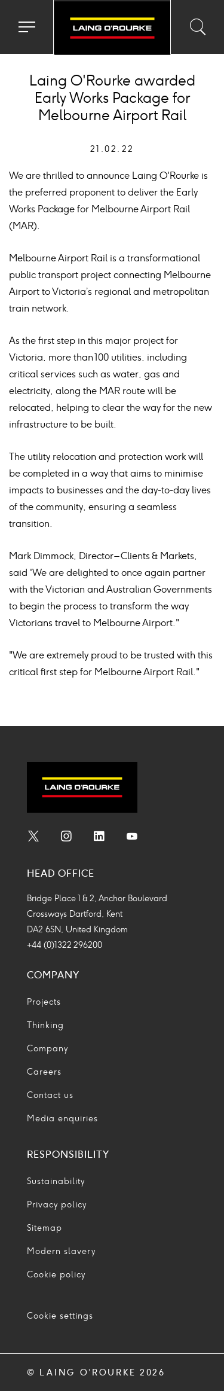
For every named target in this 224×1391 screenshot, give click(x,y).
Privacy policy (57, 1205)
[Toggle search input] (197, 27)
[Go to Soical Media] (33, 837)
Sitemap (44, 1228)
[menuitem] (33, 838)
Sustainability (56, 1181)
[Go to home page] (112, 28)
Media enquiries (62, 1119)
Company (47, 1049)
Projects (44, 1002)
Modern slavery (61, 1251)
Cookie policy (56, 1275)
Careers (44, 1072)
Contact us (50, 1095)
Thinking (45, 1025)
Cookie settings (60, 1316)
